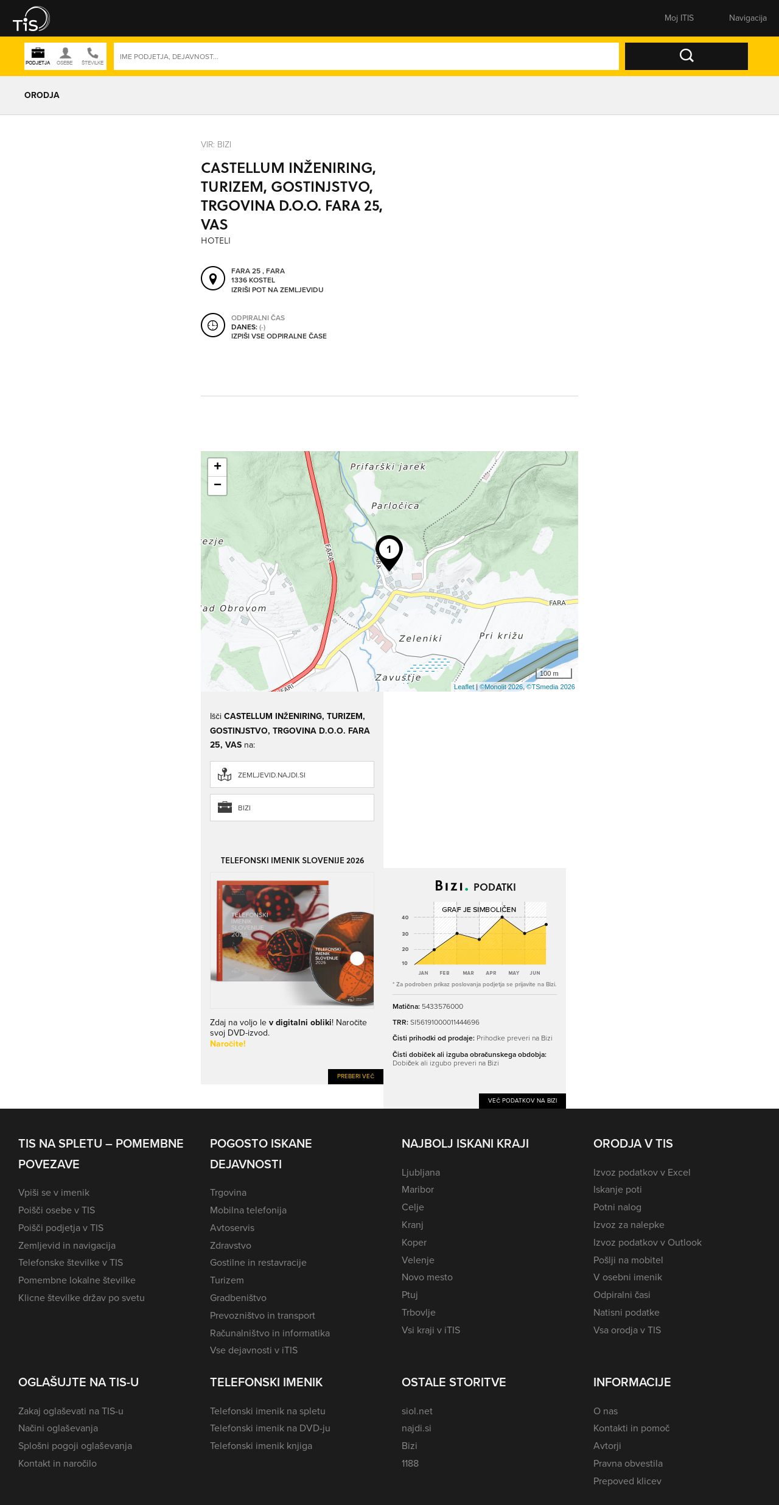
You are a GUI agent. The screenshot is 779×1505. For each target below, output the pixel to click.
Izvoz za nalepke (629, 1225)
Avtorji (607, 1446)
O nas (605, 1411)
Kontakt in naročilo (57, 1463)
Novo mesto (427, 1277)
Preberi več (355, 1076)
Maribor (418, 1189)
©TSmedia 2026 (550, 686)
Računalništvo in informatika (270, 1333)
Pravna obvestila (628, 1463)
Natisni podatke (626, 1312)
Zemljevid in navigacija (67, 1245)
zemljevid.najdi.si (272, 775)
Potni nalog (617, 1207)
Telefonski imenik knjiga (261, 1446)
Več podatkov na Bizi (522, 1100)
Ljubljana (421, 1172)
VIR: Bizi (216, 144)
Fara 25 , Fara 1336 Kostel (258, 275)
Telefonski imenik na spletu (268, 1411)
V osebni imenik (627, 1277)
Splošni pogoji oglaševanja (75, 1446)
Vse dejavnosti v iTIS (254, 1350)
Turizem (227, 1280)
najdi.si (416, 1428)
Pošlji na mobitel (628, 1260)
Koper (414, 1242)
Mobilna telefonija (248, 1210)
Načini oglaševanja (58, 1428)
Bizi (244, 807)
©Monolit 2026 (501, 686)
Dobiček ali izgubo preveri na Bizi (446, 1063)
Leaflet (464, 686)
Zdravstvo (230, 1245)
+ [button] (218, 467)
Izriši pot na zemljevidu (277, 290)
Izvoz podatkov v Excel (642, 1172)
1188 (410, 1463)
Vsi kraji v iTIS (431, 1330)
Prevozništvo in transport (262, 1315)
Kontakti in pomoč (631, 1428)
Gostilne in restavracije (258, 1262)
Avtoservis (232, 1228)
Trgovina (228, 1192)
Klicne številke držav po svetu (81, 1298)
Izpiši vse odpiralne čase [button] (279, 336)
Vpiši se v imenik (53, 1192)
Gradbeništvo (238, 1298)
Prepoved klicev (627, 1481)
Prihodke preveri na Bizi (515, 1038)
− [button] (218, 486)
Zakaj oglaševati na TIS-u (71, 1411)
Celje (413, 1207)
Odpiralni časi (622, 1295)
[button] (39, 18)
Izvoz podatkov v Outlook (647, 1242)
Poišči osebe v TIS (56, 1210)
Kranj (413, 1225)
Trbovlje (419, 1312)
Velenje (418, 1260)
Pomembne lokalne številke (77, 1280)
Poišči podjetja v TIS (60, 1228)
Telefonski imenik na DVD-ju (270, 1428)
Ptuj (410, 1295)
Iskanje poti (617, 1189)
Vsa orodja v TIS (627, 1330)
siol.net (417, 1411)
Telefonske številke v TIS (70, 1262)
